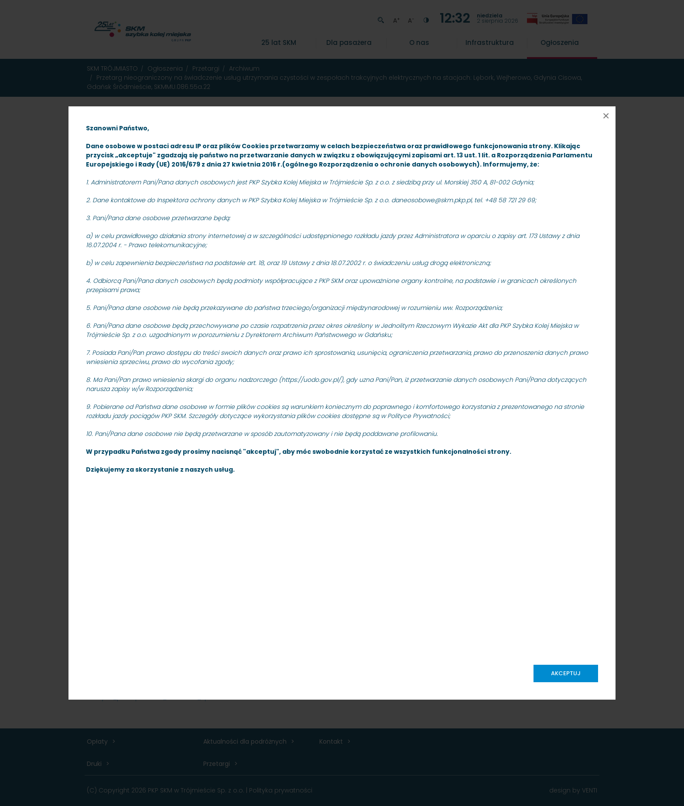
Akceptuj (566, 673)
